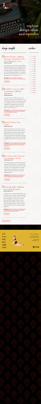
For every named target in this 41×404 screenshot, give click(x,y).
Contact (4, 400)
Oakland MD (19, 179)
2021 (32, 64)
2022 (32, 62)
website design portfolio (21, 245)
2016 (32, 75)
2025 (32, 56)
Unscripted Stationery (20, 306)
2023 (32, 60)
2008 (32, 92)
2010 (32, 88)
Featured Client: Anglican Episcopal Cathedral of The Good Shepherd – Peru (21, 66)
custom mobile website (21, 115)
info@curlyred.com (35, 392)
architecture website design (22, 359)
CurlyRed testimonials (21, 360)
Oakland (22, 178)
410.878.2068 (36, 391)
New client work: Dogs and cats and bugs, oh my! (21, 259)
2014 (32, 79)
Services (4, 389)
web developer (23, 244)
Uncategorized (19, 180)
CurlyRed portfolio (20, 302)
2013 (32, 81)
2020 (32, 67)
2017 (32, 73)
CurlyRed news (22, 176)
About (3, 394)
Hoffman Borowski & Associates (22, 362)
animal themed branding (20, 301)
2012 (32, 84)
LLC (20, 363)
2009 (32, 90)
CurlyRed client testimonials (21, 114)
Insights (4, 397)
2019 (32, 69)
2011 (32, 86)
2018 (32, 71)
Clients (3, 391)
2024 (32, 58)
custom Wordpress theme (21, 116)
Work (3, 386)
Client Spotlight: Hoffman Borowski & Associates (21, 321)
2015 (32, 77)
